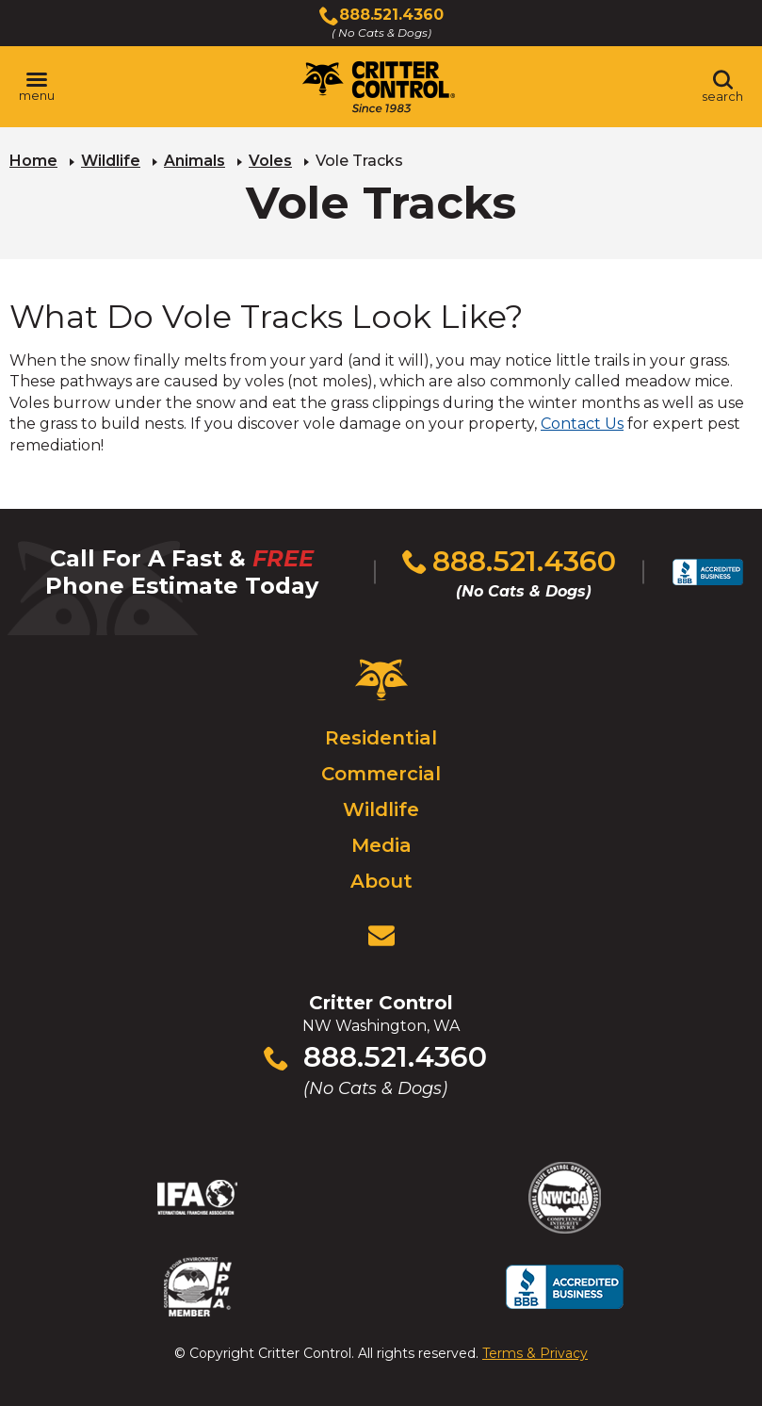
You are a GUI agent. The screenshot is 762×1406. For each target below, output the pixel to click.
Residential (381, 738)
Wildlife (110, 161)
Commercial (381, 773)
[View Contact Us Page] (381, 936)
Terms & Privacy (535, 1353)
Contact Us (582, 424)
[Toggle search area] (722, 87)
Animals (194, 161)
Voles (270, 161)
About (381, 881)
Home (33, 161)
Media (381, 845)
